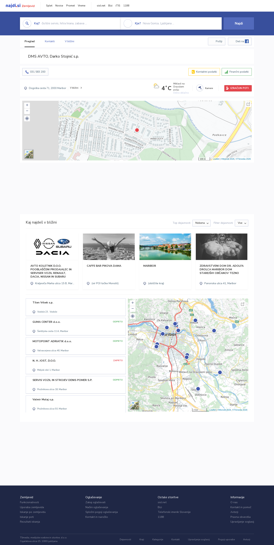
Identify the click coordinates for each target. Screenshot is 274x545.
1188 (126, 5)
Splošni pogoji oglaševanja (101, 512)
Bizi (110, 5)
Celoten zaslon (248, 104)
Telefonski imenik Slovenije (174, 512)
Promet (70, 5)
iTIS (117, 5)
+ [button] (27, 105)
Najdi (239, 23)
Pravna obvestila (240, 517)
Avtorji (234, 512)
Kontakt (175, 539)
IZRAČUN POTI (239, 88)
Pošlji (219, 41)
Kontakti (49, 41)
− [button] (27, 111)
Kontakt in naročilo (96, 517)
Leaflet (216, 159)
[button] (27, 118)
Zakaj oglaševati (95, 502)
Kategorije (157, 539)
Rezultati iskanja (30, 522)
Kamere (209, 88)
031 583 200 (37, 72)
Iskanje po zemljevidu (33, 512)
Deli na (242, 41)
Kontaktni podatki (206, 72)
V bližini (69, 41)
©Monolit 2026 (227, 159)
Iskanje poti (27, 517)
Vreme (81, 5)
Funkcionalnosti (29, 502)
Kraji (141, 539)
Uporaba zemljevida (32, 507)
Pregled (30, 41)
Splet (49, 5)
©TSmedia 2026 (243, 159)
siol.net (101, 5)
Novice (59, 5)
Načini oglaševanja (96, 507)
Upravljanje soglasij (242, 522)
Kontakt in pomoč (240, 507)
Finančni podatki (239, 72)
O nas (234, 502)
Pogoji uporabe (226, 539)
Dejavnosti (125, 539)
